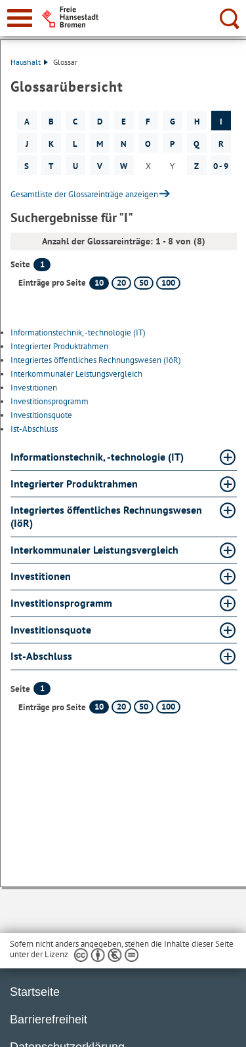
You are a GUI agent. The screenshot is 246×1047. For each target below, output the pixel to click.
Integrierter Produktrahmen (59, 346)
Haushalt (29, 62)
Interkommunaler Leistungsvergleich (76, 373)
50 (143, 282)
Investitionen (33, 387)
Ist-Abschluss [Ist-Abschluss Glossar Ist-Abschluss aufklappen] (41, 655)
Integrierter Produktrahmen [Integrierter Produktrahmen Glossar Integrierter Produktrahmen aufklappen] (74, 483)
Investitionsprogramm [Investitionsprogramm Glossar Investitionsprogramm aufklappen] (61, 602)
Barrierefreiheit (48, 1019)
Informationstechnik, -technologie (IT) (78, 332)
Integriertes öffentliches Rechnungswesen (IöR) (95, 360)
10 (99, 282)
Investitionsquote (41, 415)
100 (168, 282)
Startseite (35, 992)
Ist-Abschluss (34, 428)
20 (121, 282)
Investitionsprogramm (49, 401)
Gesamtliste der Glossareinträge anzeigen (84, 194)
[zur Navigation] (19, 18)
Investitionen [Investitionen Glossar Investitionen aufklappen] (40, 575)
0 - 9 (220, 166)
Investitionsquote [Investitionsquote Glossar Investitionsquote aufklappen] (50, 629)
